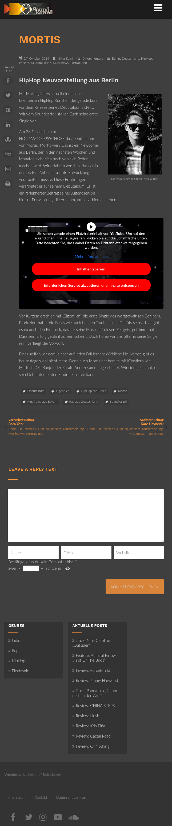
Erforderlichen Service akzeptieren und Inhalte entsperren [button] (91, 285)
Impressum (17, 797)
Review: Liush (85, 715)
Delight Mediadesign (44, 774)
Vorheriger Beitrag (47, 422)
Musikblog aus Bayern (42, 402)
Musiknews (61, 63)
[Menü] (158, 7)
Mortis (122, 391)
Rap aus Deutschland (83, 402)
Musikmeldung (41, 63)
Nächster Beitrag (125, 422)
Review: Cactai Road (91, 736)
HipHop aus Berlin (93, 391)
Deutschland (130, 58)
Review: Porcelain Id (91, 670)
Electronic (18, 670)
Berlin (116, 58)
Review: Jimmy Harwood (95, 680)
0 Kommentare (93, 58)
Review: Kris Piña (88, 725)
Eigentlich (62, 391)
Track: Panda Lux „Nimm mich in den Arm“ (94, 693)
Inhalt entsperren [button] (91, 269)
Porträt (75, 63)
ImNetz (24, 63)
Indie (14, 640)
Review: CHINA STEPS (93, 705)
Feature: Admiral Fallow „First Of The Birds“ (94, 657)
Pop (13, 650)
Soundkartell (118, 402)
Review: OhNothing (90, 746)
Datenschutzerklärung (73, 797)
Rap (84, 63)
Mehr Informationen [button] (91, 256)
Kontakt (41, 797)
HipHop (146, 58)
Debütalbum (35, 391)
